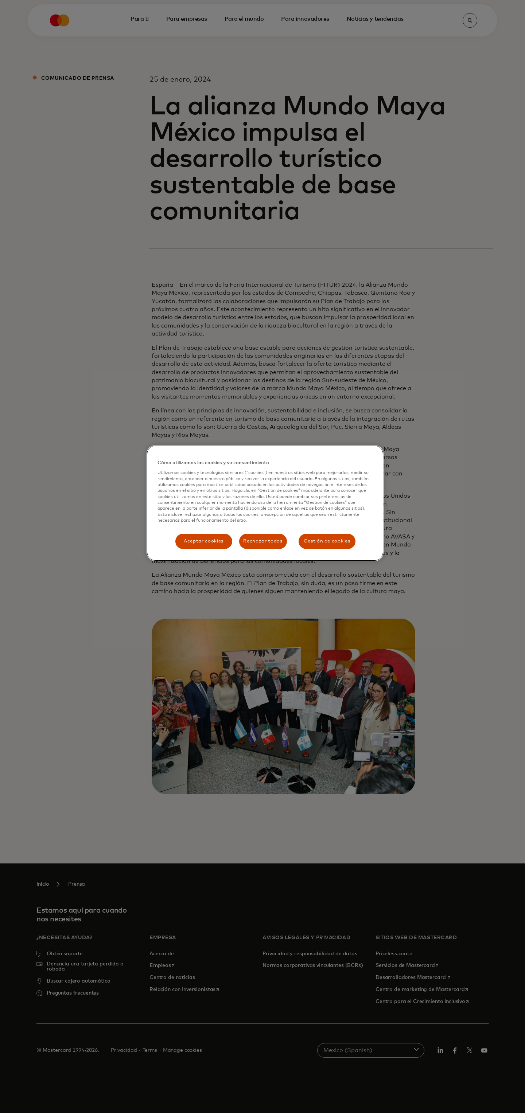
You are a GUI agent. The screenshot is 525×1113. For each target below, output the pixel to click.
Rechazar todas (262, 541)
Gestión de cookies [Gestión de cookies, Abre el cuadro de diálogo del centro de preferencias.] (327, 541)
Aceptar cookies (203, 541)
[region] (265, 503)
